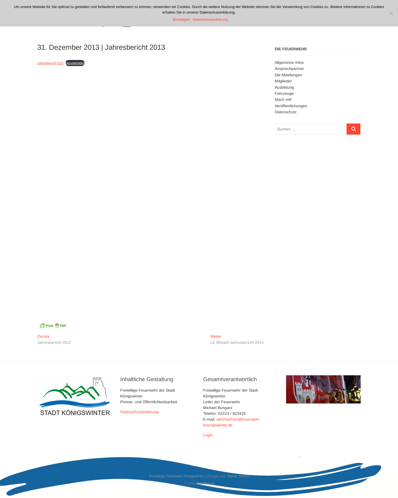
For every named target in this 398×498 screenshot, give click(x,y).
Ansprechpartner (289, 68)
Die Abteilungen (288, 75)
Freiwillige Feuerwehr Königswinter (176, 476)
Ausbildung (284, 87)
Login (208, 435)
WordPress (205, 483)
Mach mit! (283, 99)
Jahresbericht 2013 (50, 63)
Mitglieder (283, 81)
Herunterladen (75, 63)
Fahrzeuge (284, 93)
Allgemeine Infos (289, 62)
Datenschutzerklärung (139, 412)
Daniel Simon (238, 476)
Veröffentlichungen (291, 106)
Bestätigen (181, 19)
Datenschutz (286, 112)
